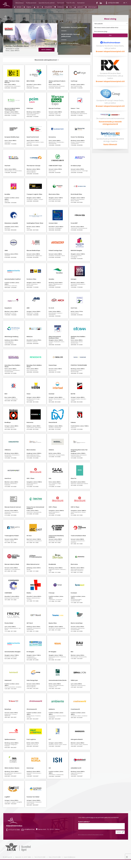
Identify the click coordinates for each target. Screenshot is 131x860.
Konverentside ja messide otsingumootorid (110, 122)
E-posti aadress (84, 822)
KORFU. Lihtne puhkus (69, 43)
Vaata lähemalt (110, 144)
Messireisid (19, 2)
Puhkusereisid (31, 2)
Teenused (60, 2)
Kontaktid (80, 2)
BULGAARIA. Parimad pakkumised (74, 27)
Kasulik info (70, 2)
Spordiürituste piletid (46, 2)
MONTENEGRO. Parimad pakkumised (70, 35)
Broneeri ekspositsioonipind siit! (110, 51)
